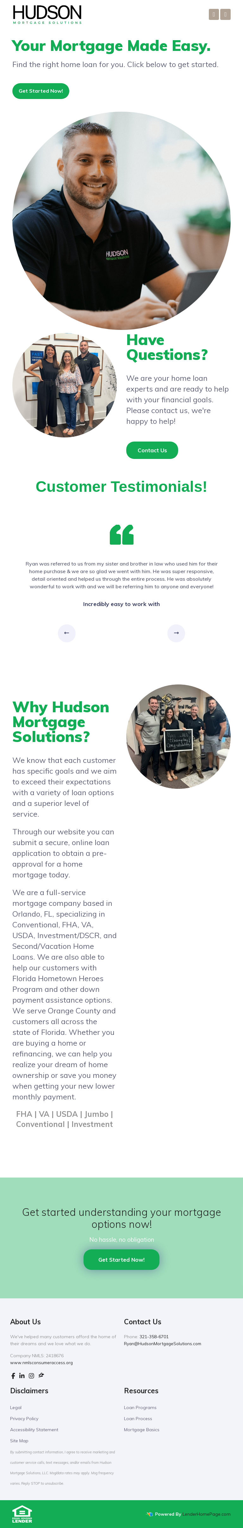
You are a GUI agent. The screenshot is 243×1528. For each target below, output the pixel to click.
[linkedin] (22, 1376)
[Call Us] (214, 14)
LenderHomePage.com (207, 1514)
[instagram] (31, 1376)
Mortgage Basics (141, 1429)
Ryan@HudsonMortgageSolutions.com (162, 1343)
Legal (16, 1407)
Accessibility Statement (34, 1429)
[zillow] (41, 1376)
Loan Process (138, 1418)
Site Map (19, 1441)
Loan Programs (140, 1407)
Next (178, 633)
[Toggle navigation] (225, 14)
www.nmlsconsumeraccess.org (41, 1362)
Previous (65, 633)
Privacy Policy (24, 1418)
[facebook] (13, 1376)
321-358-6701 (154, 1336)
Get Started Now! (41, 91)
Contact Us (152, 450)
